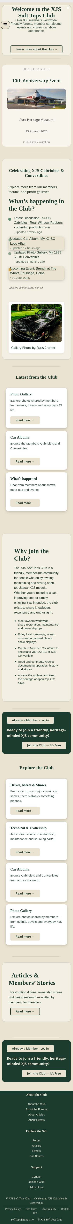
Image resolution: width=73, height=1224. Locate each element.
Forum (36, 1140)
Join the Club (37, 1181)
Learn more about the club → (36, 49)
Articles (36, 1145)
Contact (36, 1176)
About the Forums (36, 1109)
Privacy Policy (13, 1209)
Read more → (25, 420)
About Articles (36, 1114)
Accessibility (49, 1209)
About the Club (36, 1104)
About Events (36, 1120)
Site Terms (31, 1209)
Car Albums (36, 1156)
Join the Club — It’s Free (44, 745)
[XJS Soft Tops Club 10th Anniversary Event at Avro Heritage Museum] (36, 106)
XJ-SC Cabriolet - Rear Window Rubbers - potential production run (38, 222)
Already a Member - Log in (30, 720)
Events (36, 1150)
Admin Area (36, 1187)
